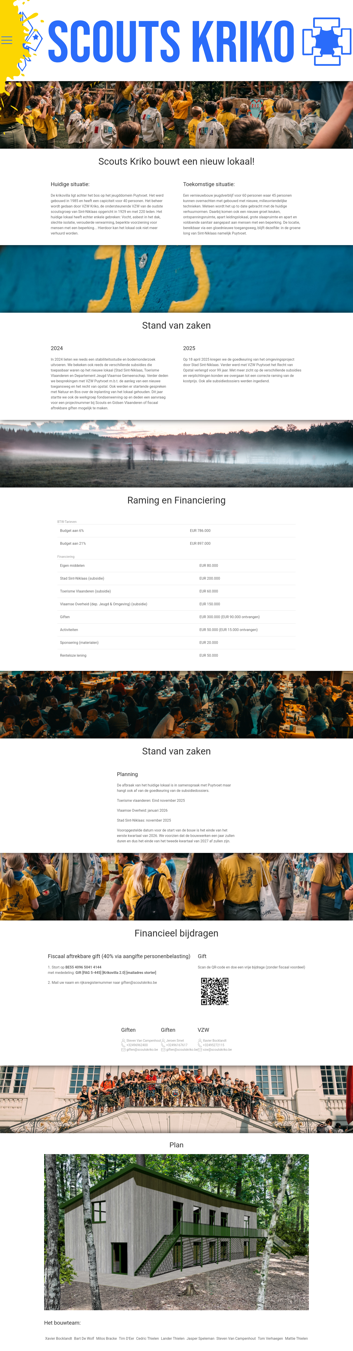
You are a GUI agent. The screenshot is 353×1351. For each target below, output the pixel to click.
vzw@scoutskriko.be (215, 1050)
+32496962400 (134, 1045)
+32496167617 (174, 1045)
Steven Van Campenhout (141, 1041)
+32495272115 (211, 1045)
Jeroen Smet (172, 1041)
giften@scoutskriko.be (139, 1050)
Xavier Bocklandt (212, 1041)
